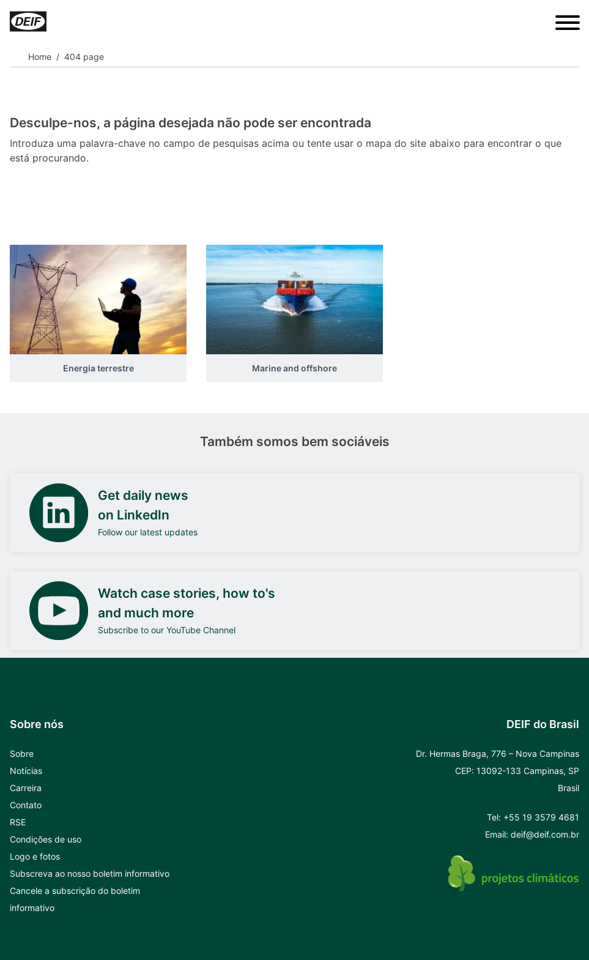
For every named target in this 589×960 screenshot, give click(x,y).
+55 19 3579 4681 (541, 817)
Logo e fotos (35, 856)
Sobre (22, 753)
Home (39, 56)
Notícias (26, 770)
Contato (26, 805)
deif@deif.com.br (545, 834)
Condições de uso (45, 839)
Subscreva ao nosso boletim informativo (89, 873)
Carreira (26, 788)
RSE (18, 822)
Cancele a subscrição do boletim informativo (75, 899)
